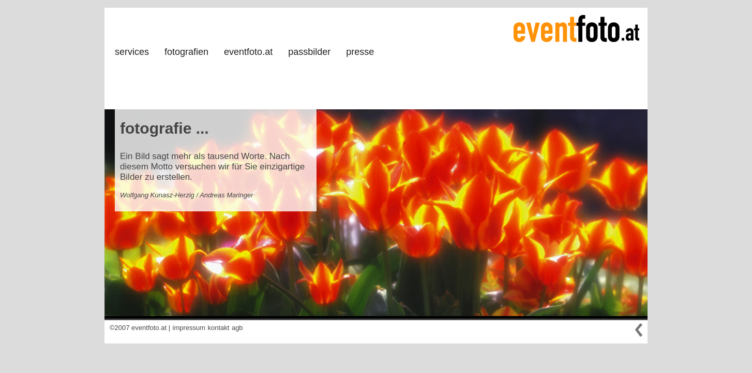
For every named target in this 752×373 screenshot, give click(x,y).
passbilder (309, 52)
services (132, 52)
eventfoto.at (248, 52)
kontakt (219, 328)
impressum (189, 328)
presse (360, 52)
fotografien (186, 52)
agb (237, 328)
